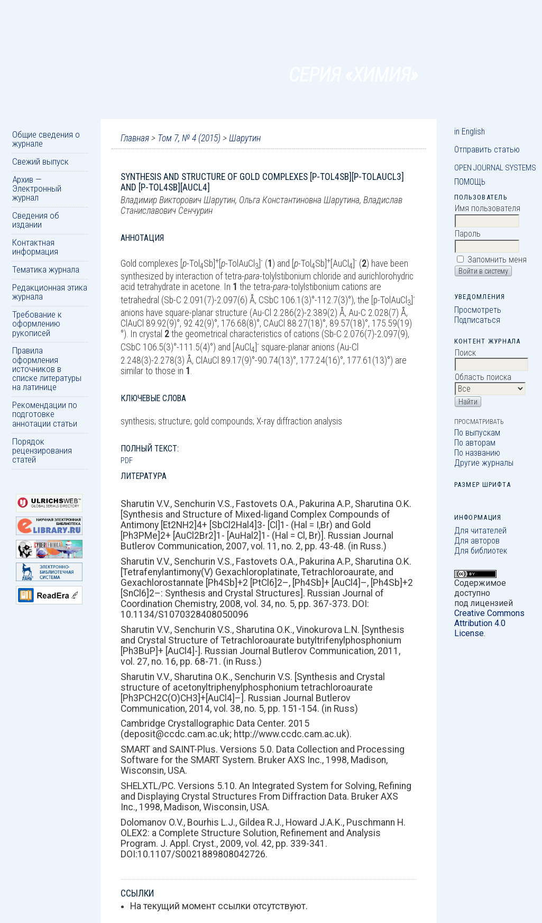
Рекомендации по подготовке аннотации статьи (44, 414)
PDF (127, 460)
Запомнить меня (497, 260)
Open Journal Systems (495, 168)
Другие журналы (483, 463)
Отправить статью (487, 149)
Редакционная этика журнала (49, 292)
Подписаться (477, 320)
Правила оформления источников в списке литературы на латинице (46, 368)
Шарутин (245, 138)
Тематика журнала (45, 269)
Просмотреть (477, 310)
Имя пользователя (487, 208)
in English (469, 131)
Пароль (468, 234)
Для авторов (477, 541)
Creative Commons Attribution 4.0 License (489, 623)
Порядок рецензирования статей (42, 450)
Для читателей (480, 531)
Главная (135, 138)
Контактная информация (35, 247)
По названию (477, 453)
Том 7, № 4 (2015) (189, 138)
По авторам (474, 443)
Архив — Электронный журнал (36, 188)
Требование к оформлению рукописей (37, 323)
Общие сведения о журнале (46, 139)
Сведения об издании (35, 220)
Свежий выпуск (40, 161)
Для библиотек (480, 551)
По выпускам (477, 433)
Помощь (469, 182)
